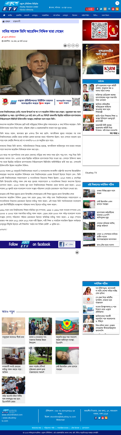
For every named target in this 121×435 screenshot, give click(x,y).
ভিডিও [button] (96, 15)
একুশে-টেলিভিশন (46, 433)
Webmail (60, 419)
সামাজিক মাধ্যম (62, 428)
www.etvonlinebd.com (12, 414)
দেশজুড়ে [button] (35, 15)
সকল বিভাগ (106, 15)
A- (69, 45)
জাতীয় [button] (10, 15)
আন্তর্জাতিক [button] (46, 15)
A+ (77, 45)
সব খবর (114, 133)
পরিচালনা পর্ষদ (49, 428)
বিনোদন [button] (75, 15)
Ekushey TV (91, 172)
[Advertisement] (40, 285)
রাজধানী (26, 15)
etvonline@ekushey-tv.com (63, 416)
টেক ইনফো (75, 428)
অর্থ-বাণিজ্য (56, 15)
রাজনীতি (18, 15)
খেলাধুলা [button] (66, 15)
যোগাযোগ (85, 428)
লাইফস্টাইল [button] (86, 15)
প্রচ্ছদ (6, 21)
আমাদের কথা (37, 428)
